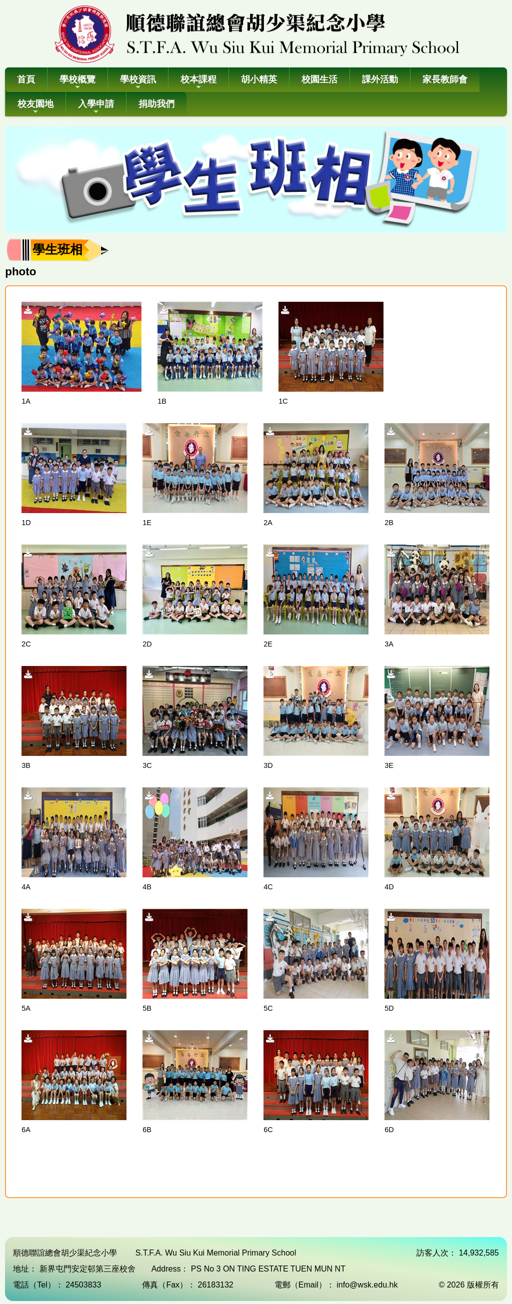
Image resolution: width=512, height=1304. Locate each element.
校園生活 (320, 79)
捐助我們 (156, 104)
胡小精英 (259, 79)
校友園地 (36, 107)
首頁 (26, 79)
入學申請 (96, 107)
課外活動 (380, 79)
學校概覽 (78, 82)
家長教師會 (445, 79)
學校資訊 (138, 82)
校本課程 (198, 82)
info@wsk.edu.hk (367, 1285)
